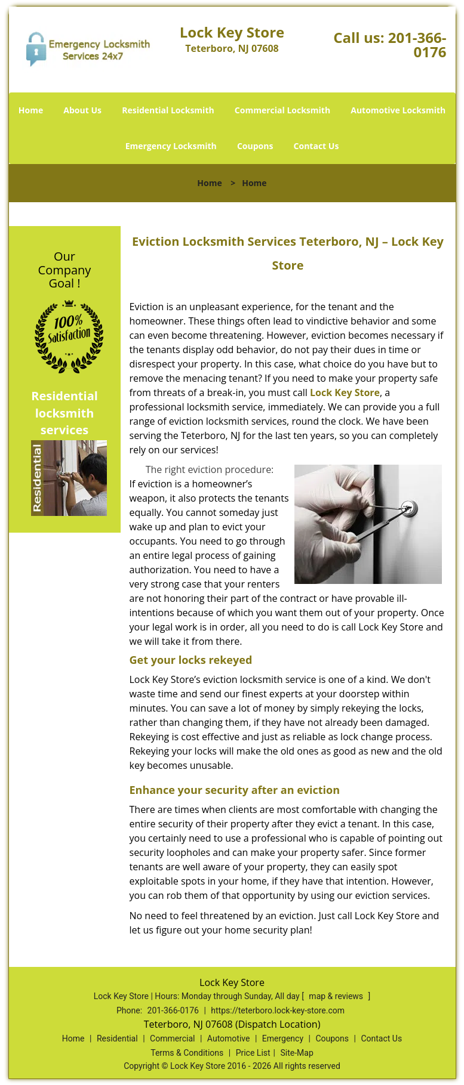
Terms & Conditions (186, 1053)
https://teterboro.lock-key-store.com (278, 1010)
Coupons (255, 146)
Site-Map (297, 1053)
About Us (82, 110)
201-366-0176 (417, 44)
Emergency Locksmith (171, 146)
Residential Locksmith (168, 110)
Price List (253, 1053)
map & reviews (337, 996)
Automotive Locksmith (398, 110)
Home (31, 110)
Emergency (282, 1038)
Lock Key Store (345, 392)
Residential (117, 1038)
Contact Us (316, 146)
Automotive (228, 1038)
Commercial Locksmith (282, 110)
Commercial (172, 1038)
